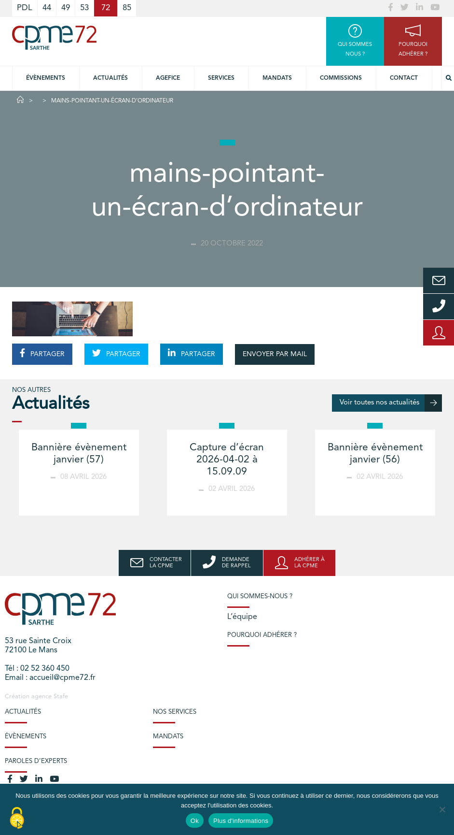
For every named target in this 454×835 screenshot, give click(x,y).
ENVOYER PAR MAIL (275, 354)
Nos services (174, 712)
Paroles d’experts (36, 761)
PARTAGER (42, 353)
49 (65, 8)
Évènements (45, 78)
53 (84, 8)
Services (221, 78)
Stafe (61, 696)
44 (46, 8)
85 (127, 8)
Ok (195, 820)
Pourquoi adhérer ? (262, 635)
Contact (404, 78)
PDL (24, 8)
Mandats (277, 78)
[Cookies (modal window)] (17, 818)
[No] (442, 809)
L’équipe (242, 617)
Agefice (168, 78)
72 (105, 8)
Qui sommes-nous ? (259, 596)
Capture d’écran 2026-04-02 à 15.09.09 (227, 460)
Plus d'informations (240, 820)
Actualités (110, 78)
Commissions (341, 78)
